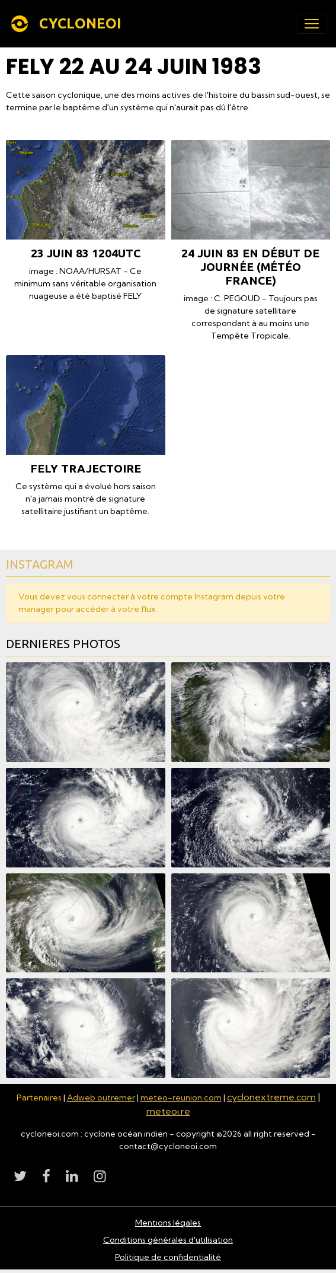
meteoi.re (168, 1111)
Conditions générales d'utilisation (168, 1239)
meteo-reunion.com (181, 1097)
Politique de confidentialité (168, 1257)
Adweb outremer (101, 1097)
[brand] (67, 23)
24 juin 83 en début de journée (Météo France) (250, 267)
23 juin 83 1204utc (85, 253)
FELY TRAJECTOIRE (85, 468)
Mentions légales (168, 1222)
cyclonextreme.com (271, 1097)
